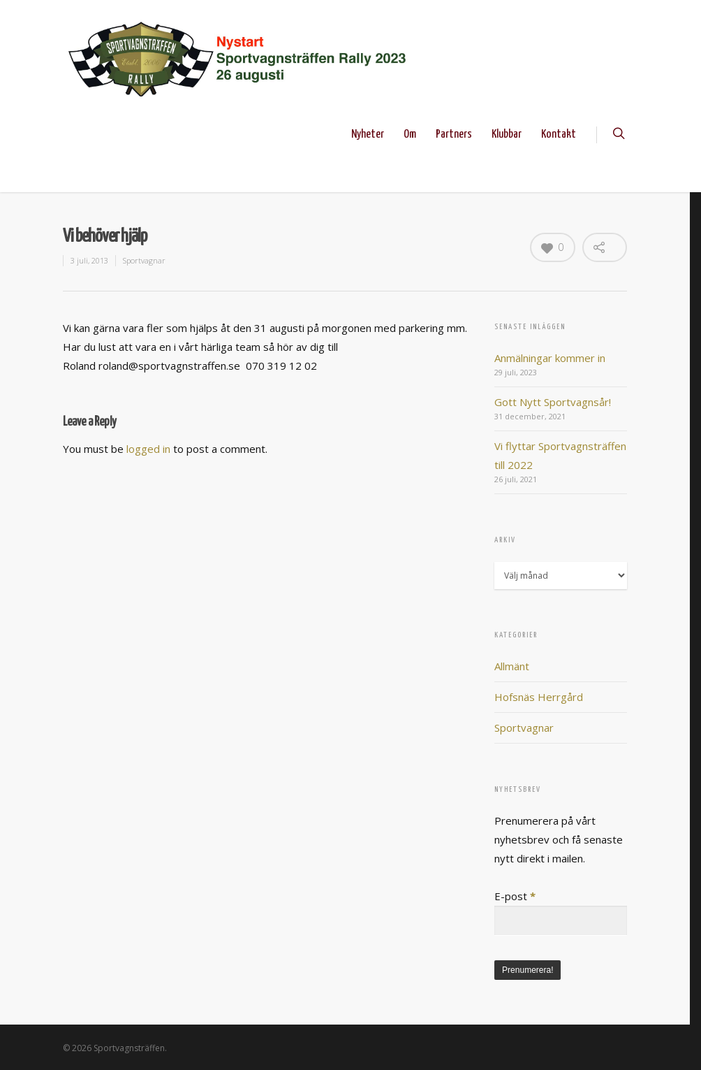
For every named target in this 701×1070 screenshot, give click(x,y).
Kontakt (558, 134)
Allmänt (511, 666)
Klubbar (507, 134)
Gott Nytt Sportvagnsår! (552, 402)
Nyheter (367, 134)
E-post (515, 896)
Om (410, 134)
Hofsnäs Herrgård (538, 697)
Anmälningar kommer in (549, 358)
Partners (454, 134)
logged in (148, 449)
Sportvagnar (144, 260)
